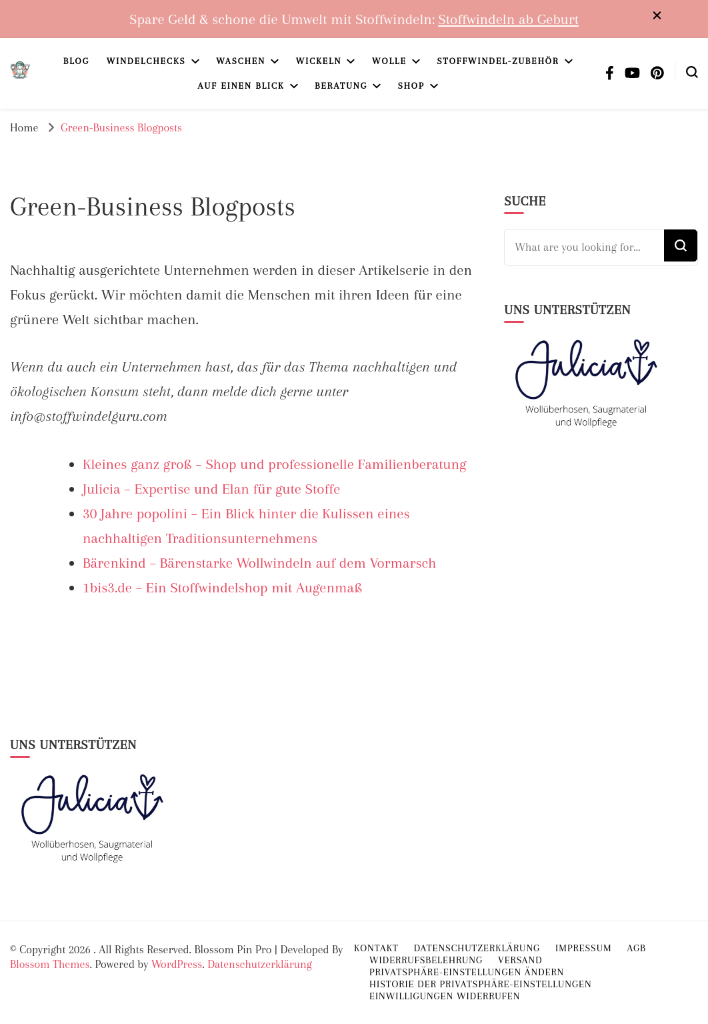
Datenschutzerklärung (259, 964)
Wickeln (319, 61)
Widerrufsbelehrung (426, 960)
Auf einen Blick (241, 86)
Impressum (583, 948)
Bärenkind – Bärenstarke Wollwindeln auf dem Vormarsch (259, 562)
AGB (636, 948)
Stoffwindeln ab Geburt (508, 19)
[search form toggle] (692, 71)
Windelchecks (146, 61)
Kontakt (376, 948)
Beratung (341, 86)
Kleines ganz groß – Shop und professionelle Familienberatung (275, 464)
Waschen (240, 61)
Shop (411, 86)
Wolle (389, 61)
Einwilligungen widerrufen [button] (444, 996)
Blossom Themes (49, 964)
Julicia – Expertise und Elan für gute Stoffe (211, 488)
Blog (76, 61)
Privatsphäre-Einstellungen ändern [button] (466, 972)
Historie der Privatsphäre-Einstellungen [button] (480, 984)
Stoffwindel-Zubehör (498, 61)
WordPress (176, 964)
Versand (520, 960)
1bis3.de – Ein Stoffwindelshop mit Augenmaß (222, 587)
